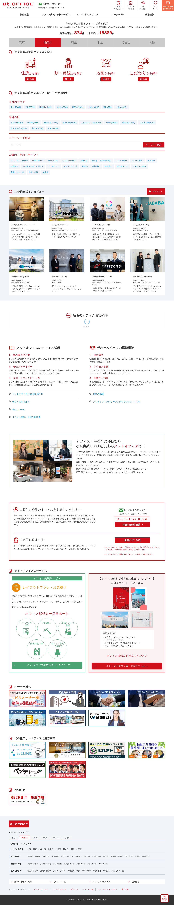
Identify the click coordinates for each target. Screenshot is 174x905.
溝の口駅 (86, 856)
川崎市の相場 (45, 864)
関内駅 (37, 856)
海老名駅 (129, 856)
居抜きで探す (45, 871)
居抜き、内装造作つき (101, 160)
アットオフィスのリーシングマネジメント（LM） (115, 401)
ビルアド (74, 889)
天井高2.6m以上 (70, 166)
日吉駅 (137, 856)
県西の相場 (91, 864)
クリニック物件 (59, 871)
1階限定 (83, 160)
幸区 (72, 849)
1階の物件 (97, 871)
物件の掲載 (96, 394)
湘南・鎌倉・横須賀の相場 (63, 864)
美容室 (45, 172)
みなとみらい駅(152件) (91, 122)
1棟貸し (106, 871)
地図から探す (32, 871)
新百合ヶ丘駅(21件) (19, 128)
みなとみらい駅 (67, 856)
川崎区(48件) (93, 107)
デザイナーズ (38, 160)
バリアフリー (121, 160)
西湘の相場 (102, 864)
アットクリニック (41, 889)
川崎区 (65, 849)
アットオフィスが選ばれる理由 (26, 394)
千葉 (100, 42)
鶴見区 (58, 849)
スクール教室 (137, 160)
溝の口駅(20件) (128, 122)
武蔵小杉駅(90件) (147, 122)
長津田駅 (145, 856)
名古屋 (126, 42)
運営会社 (125, 889)
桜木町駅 (55, 856)
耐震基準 (151, 160)
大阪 (152, 42)
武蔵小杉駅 (96, 856)
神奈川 (24, 838)
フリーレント (53, 166)
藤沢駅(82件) (37, 128)
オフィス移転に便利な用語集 (25, 417)
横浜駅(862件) (17, 122)
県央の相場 (80, 864)
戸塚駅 (113, 856)
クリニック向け (69, 160)
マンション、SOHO (19, 160)
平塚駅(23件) (53, 128)
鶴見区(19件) (77, 107)
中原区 (79, 849)
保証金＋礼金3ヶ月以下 (33, 166)
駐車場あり (53, 160)
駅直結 (85, 166)
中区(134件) (16, 107)
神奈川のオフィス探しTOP (20, 844)
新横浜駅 (45, 856)
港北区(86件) (62, 107)
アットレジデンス (59, 889)
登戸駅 (120, 856)
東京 (22, 42)
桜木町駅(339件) (70, 122)
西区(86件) (30, 107)
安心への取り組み (19, 401)
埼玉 (74, 42)
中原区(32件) (121, 107)
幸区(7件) (107, 107)
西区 (35, 849)
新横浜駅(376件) (51, 122)
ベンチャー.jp (88, 889)
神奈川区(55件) (45, 107)
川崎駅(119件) (111, 122)
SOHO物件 (86, 871)
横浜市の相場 (32, 864)
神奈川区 (42, 849)
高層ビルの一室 (17, 172)
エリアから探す (17, 849)
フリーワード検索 (19, 137)
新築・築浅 (33, 172)
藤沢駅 (105, 856)
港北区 (50, 849)
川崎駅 (78, 856)
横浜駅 (30, 856)
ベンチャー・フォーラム (107, 889)
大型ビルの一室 (139, 166)
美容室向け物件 (74, 871)
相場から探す (16, 864)
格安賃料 (14, 166)
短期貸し (96, 166)
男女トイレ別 (122, 166)
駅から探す (15, 856)
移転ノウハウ (17, 409)
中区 (29, 849)
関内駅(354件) (33, 122)
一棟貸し (108, 166)
